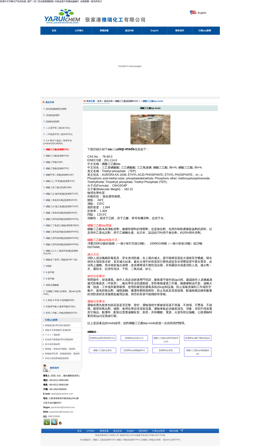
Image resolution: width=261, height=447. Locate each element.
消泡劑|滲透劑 (51, 115)
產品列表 (108, 101)
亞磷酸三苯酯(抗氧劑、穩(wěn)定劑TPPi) (160, 439)
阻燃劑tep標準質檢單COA (102, 338)
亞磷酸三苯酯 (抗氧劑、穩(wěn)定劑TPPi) (62, 293)
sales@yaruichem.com (62, 394)
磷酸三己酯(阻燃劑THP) (56, 156)
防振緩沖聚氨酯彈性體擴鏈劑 (58, 339)
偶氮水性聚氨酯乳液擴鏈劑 (57, 330)
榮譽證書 (104, 431)
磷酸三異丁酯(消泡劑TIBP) (57, 187)
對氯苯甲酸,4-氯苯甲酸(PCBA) (59, 306)
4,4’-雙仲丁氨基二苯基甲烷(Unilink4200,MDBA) (57, 142)
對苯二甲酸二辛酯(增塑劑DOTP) (60, 313)
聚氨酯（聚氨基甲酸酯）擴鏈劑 (59, 349)
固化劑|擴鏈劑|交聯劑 (55, 109)
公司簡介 (90, 431)
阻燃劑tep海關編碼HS (134, 350)
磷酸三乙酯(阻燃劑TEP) (126, 101)
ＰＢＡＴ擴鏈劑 (52, 335)
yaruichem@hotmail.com (63, 407)
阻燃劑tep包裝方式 (134, 338)
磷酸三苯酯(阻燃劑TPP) (56, 168)
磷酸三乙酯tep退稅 (102, 350)
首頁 (99, 101)
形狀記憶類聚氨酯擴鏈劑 (56, 358)
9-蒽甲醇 (48, 272)
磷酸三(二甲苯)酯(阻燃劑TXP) (59, 181)
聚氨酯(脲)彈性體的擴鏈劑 (57, 325)
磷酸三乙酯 (113, 149)
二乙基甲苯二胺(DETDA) (56, 128)
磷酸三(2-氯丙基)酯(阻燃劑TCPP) (60, 194)
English (130, 431)
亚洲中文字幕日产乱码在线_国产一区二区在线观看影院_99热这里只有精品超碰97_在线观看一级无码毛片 (51, 1)
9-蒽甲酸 (48, 278)
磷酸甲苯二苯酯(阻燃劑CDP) (58, 175)
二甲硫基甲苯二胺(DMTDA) (57, 134)
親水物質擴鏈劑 (52, 344)
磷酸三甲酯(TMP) (53, 162)
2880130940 (54, 416)
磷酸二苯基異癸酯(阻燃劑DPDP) (60, 213)
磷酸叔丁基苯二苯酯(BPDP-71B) (60, 259)
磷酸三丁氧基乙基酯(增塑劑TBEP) (61, 225)
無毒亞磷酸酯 (51, 285)
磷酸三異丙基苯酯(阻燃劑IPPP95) (61, 244)
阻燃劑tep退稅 (166, 350)
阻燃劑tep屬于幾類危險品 (197, 338)
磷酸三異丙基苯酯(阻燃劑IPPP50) (61, 232)
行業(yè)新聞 (158, 431)
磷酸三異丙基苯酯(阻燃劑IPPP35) (61, 219)
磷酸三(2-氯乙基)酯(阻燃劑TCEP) (60, 206)
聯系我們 (143, 431)
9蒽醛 (47, 266)
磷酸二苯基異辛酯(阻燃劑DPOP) (60, 200)
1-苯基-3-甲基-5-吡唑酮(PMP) (58, 300)
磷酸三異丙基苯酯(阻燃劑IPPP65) (61, 238)
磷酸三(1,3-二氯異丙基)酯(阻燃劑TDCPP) (60, 252)
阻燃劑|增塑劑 (51, 121)
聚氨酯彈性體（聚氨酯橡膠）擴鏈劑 (62, 353)
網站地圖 (173, 431)
